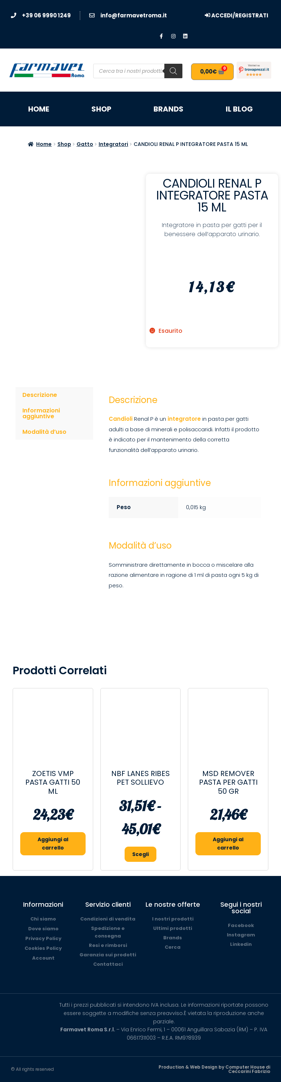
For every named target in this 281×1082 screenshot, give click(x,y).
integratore (183, 419)
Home (38, 109)
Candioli (121, 419)
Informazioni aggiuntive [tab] (41, 413)
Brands (168, 109)
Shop (101, 109)
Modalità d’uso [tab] (44, 432)
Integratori (113, 144)
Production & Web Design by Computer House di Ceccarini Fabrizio (214, 1069)
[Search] (173, 71)
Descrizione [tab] (39, 395)
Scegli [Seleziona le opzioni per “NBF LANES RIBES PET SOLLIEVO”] (140, 854)
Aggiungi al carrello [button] (53, 843)
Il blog (239, 109)
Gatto (85, 144)
